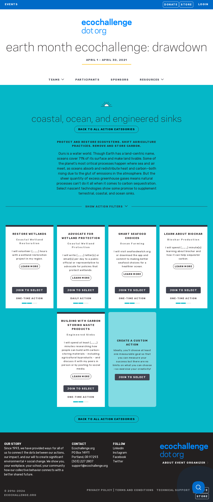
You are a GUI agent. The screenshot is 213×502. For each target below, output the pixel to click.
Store (186, 4)
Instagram (120, 452)
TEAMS (54, 79)
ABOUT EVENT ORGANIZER (184, 462)
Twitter (118, 461)
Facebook (119, 457)
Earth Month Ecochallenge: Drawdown (106, 48)
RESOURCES (150, 79)
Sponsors (120, 79)
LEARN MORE (29, 266)
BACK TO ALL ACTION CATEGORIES (106, 129)
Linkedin (118, 448)
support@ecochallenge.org (90, 466)
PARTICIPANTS (87, 79)
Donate (170, 4)
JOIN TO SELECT (29, 290)
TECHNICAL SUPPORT (173, 490)
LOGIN (203, 4)
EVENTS (11, 4)
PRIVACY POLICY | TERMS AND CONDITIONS (120, 490)
